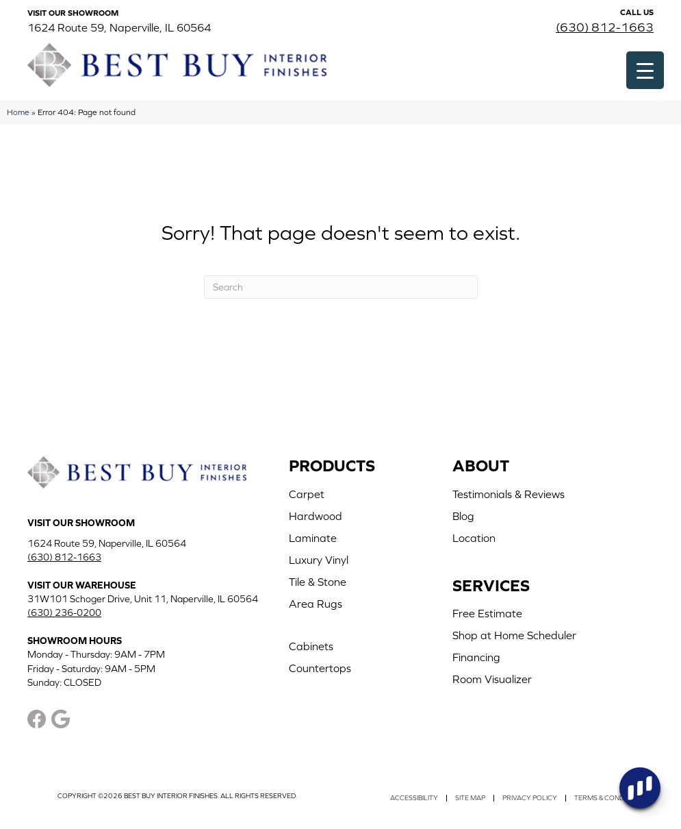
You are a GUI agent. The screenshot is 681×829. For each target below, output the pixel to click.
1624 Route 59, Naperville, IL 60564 (119, 27)
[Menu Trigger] (645, 70)
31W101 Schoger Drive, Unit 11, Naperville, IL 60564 (142, 598)
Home (18, 112)
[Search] (341, 287)
